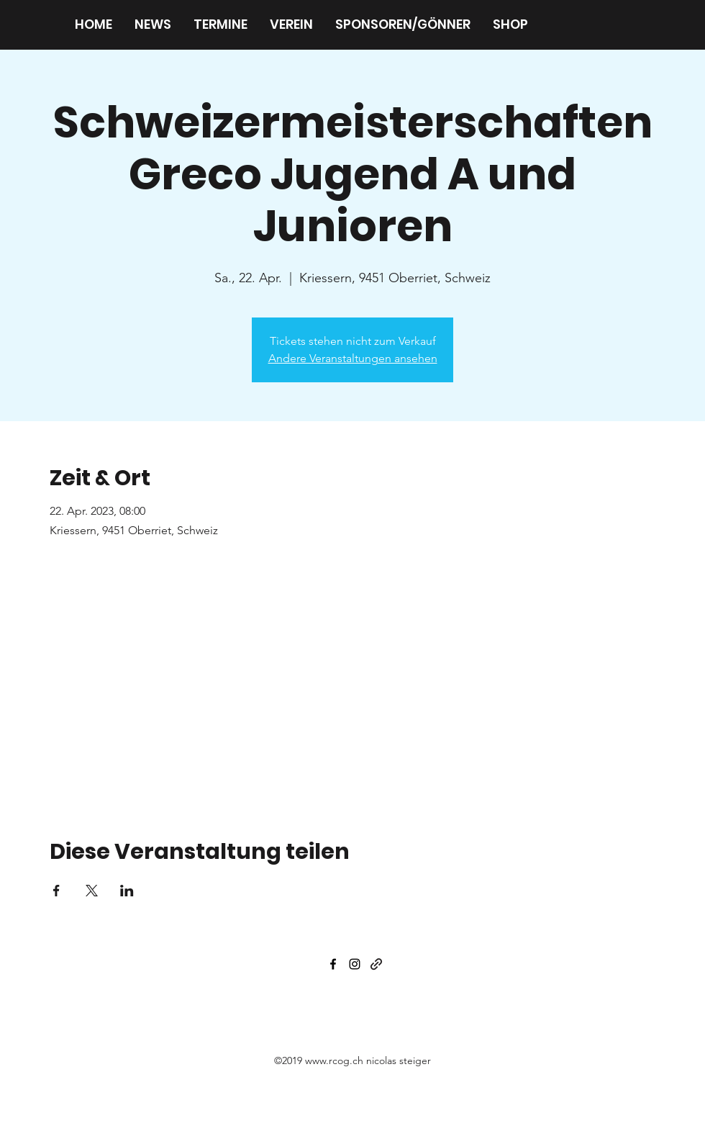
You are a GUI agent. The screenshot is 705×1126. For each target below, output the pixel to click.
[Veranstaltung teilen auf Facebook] (56, 890)
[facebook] (333, 964)
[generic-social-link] (376, 964)
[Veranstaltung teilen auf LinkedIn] (127, 890)
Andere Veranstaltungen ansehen (352, 358)
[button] (291, 24)
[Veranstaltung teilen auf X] (92, 890)
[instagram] (354, 964)
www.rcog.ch (334, 1060)
